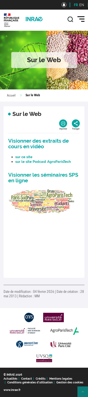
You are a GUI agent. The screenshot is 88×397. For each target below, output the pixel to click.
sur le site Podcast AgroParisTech (43, 162)
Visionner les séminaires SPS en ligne (43, 177)
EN (81, 5)
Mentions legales (60, 378)
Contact (26, 378)
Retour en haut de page (84, 393)
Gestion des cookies (69, 382)
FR (76, 5)
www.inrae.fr (12, 390)
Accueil (11, 95)
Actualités (10, 378)
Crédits (41, 378)
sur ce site (23, 157)
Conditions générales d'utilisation (30, 382)
